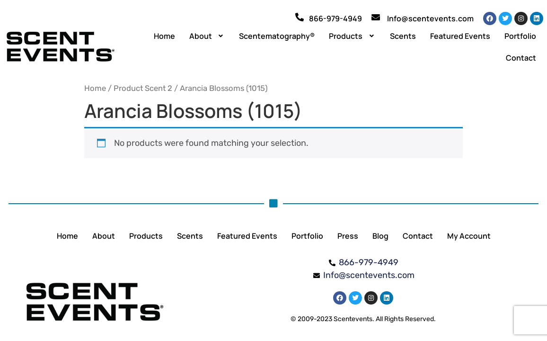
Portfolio (520, 36)
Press (347, 236)
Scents (403, 36)
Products (352, 36)
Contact (521, 58)
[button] (207, 36)
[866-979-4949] (299, 17)
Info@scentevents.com (430, 18)
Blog (380, 236)
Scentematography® (277, 36)
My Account (469, 236)
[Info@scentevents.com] (375, 17)
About (207, 36)
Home (164, 36)
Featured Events (460, 36)
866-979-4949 (335, 18)
